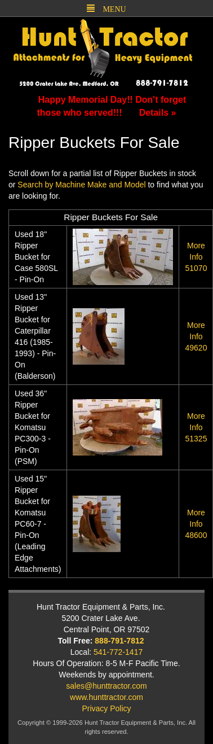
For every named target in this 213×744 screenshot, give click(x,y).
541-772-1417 (118, 652)
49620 (196, 336)
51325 (196, 427)
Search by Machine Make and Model (81, 184)
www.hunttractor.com (106, 697)
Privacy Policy (106, 708)
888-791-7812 (119, 640)
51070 (196, 257)
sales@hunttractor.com (106, 685)
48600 (196, 524)
